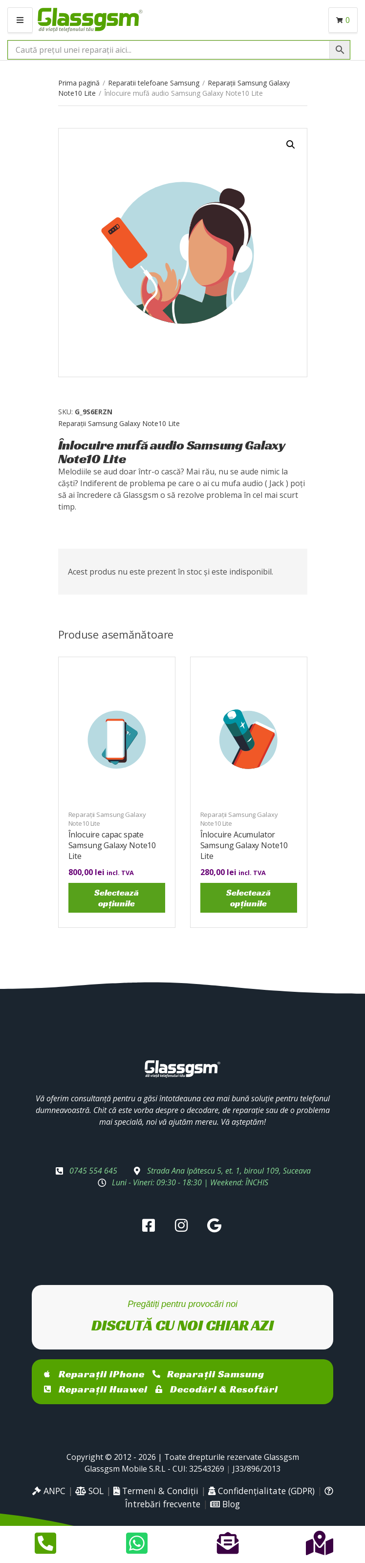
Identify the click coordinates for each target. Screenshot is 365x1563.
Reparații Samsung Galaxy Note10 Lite (119, 423)
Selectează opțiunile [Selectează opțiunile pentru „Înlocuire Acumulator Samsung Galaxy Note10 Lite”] (248, 898)
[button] (291, 144)
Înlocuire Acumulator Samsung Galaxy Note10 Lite (244, 845)
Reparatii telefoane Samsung (153, 82)
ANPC (48, 1491)
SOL (89, 1491)
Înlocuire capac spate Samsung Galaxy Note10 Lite (112, 845)
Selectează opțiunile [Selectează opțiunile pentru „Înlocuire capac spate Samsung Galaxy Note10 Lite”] (116, 898)
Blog (225, 1504)
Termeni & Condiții (155, 1491)
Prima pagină (79, 82)
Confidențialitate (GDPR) (261, 1491)
